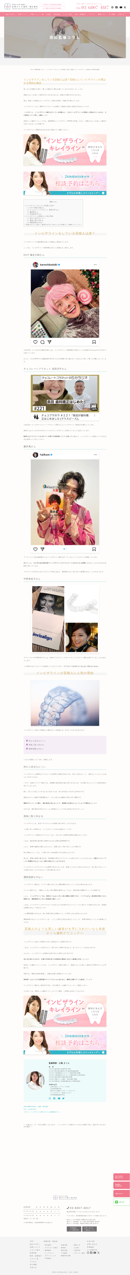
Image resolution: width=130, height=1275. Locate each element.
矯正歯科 (48, 1245)
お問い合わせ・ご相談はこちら (89, 1229)
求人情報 (112, 14)
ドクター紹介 (67, 14)
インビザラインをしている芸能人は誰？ (40, 205)
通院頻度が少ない (35, 222)
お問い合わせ (92, 1244)
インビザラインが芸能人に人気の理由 (39, 216)
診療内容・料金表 (50, 1241)
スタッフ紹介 (35, 1250)
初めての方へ (10, 14)
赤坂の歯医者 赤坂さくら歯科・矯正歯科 (36, 1106)
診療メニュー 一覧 (36, 14)
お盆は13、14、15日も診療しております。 (40, 1124)
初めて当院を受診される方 (119, 1176)
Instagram (93, 350)
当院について (23, 14)
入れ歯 (76, 1247)
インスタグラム (78, 557)
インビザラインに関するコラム (39, 1112)
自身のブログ (54, 657)
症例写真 (57, 14)
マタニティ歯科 (79, 1253)
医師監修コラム (39, 69)
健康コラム (102, 14)
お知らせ (121, 14)
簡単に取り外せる (35, 220)
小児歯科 (64, 1253)
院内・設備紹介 (80, 14)
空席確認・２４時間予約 (74, 1229)
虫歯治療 (64, 1245)
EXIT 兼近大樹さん (36, 208)
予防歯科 (48, 1258)
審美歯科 (48, 1250)
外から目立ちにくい (36, 218)
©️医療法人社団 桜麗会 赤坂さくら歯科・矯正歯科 (65, 1272)
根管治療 (64, 1250)
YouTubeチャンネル (45, 430)
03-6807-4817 (95, 7)
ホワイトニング (50, 1255)
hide (55, 202)
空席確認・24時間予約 (118, 1185)
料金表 (48, 14)
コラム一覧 (34, 1259)
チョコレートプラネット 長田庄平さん (43, 210)
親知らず (77, 1245)
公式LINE (91, 1241)
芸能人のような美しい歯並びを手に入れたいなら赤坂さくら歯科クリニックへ (53, 224)
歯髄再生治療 (66, 1255)
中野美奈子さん (34, 214)
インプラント (49, 1253)
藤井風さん (32, 212)
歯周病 (63, 1247)
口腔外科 (77, 1250)
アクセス (92, 14)
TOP (31, 69)
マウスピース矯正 (51, 1247)
